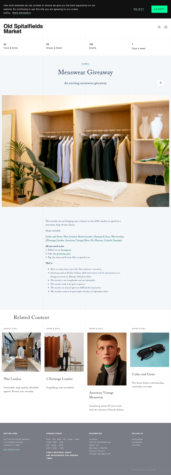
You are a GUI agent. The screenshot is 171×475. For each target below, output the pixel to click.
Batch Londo (84, 237)
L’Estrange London (55, 241)
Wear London (70, 237)
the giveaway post (61, 254)
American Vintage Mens (77, 241)
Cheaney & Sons (102, 237)
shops (68, 452)
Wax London (117, 237)
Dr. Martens (97, 241)
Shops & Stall (11, 329)
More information (22, 13)
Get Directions (12, 449)
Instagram (66, 250)
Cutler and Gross (54, 237)
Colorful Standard (113, 241)
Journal (85, 64)
